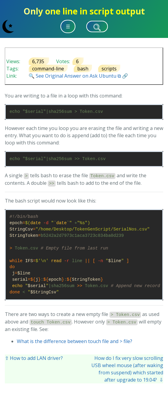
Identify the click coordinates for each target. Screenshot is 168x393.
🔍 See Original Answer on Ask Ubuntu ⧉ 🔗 (78, 76)
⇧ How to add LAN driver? (34, 358)
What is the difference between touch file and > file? (74, 341)
